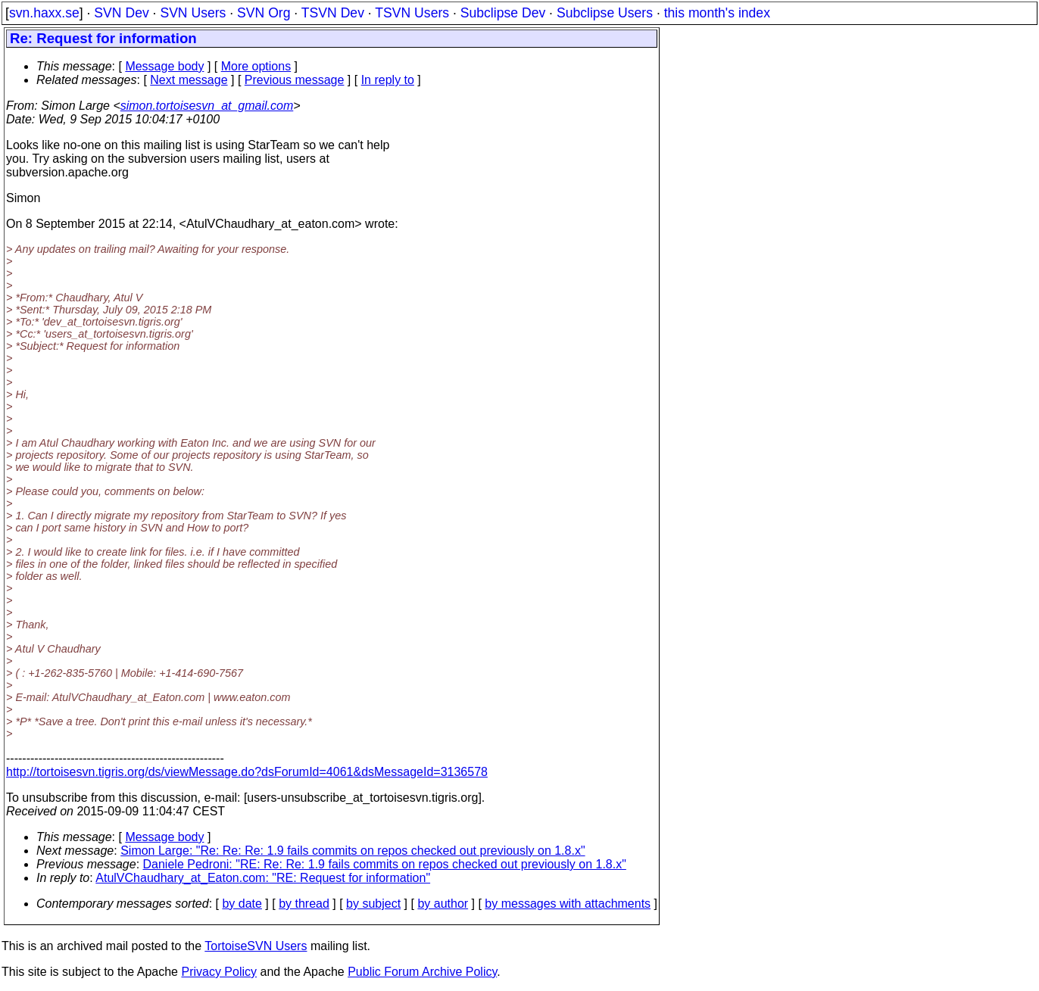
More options (256, 66)
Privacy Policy (219, 971)
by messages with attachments (568, 903)
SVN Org (263, 12)
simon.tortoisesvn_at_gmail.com (207, 105)
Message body (164, 66)
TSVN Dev (332, 12)
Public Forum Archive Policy (422, 971)
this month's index (717, 12)
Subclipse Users (605, 12)
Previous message (295, 79)
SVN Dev (121, 12)
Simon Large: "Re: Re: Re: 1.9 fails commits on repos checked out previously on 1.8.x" (352, 850)
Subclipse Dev (502, 12)
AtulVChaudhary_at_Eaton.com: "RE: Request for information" (262, 877)
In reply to (387, 79)
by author (442, 903)
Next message (188, 79)
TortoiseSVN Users (255, 946)
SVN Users (193, 12)
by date (241, 903)
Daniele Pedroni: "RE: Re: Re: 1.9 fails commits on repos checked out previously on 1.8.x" (384, 864)
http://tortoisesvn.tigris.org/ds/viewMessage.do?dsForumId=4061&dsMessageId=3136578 (247, 771)
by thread (304, 903)
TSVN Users (412, 12)
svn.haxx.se (44, 12)
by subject (373, 903)
